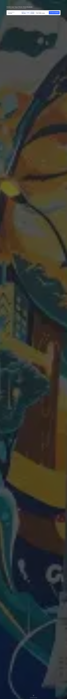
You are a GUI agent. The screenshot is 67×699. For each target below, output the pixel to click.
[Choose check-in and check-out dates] (24, 12)
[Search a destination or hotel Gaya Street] (14, 12)
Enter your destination (11, 12)
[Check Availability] (54, 12)
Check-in (23, 12)
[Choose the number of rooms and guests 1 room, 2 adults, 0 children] (41, 12)
